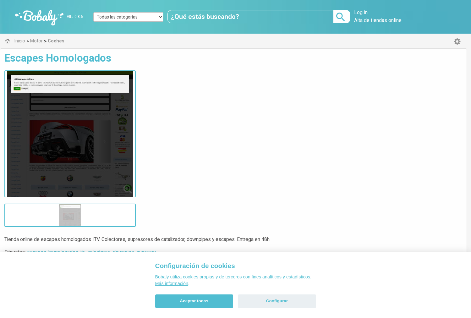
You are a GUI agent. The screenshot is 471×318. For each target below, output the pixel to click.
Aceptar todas (194, 301)
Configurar (277, 301)
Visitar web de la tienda (157, 109)
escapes (153, 86)
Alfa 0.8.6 (75, 16)
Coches (152, 140)
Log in (361, 12)
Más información (172, 283)
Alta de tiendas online (378, 20)
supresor (263, 86)
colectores (215, 86)
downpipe (240, 86)
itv (199, 86)
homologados (180, 86)
